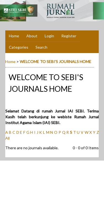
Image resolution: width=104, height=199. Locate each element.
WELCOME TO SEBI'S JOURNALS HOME (55, 61)
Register (68, 35)
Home (14, 35)
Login (49, 35)
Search (41, 47)
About (31, 35)
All (7, 138)
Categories (18, 47)
